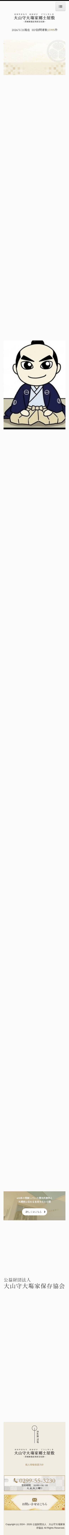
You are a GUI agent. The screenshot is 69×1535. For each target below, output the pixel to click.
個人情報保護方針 (34, 1464)
